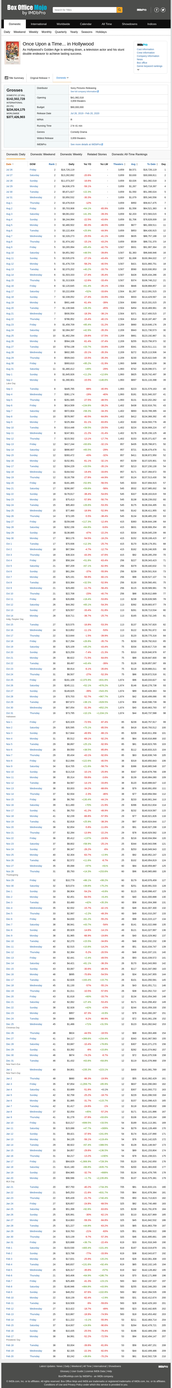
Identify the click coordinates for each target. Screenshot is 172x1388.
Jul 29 (9, 186)
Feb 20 (10, 1356)
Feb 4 (9, 1264)
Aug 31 (10, 369)
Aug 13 (10, 269)
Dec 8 (9, 930)
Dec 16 (10, 974)
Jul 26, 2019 (77, 113)
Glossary (64, 1371)
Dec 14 (10, 963)
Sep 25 (10, 510)
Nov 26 (10, 860)
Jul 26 (9, 169)
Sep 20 (10, 483)
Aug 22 (10, 319)
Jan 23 (9, 1198)
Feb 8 (9, 1286)
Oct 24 (9, 674)
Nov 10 (10, 771)
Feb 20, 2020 (92, 113)
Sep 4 (9, 394)
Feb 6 (9, 1275)
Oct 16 (9, 630)
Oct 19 (9, 646)
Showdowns (129, 24)
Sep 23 (10, 499)
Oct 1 (9, 543)
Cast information (145, 49)
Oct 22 (9, 663)
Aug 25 (10, 335)
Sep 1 (9, 374)
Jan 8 (9, 1111)
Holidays (101, 32)
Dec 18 (10, 985)
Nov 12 (10, 783)
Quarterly (61, 32)
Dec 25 (10, 1024)
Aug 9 (9, 247)
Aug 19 (10, 302)
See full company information (85, 91)
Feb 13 (10, 1314)
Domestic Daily (15, 154)
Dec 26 (10, 1033)
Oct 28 (9, 696)
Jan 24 (9, 1203)
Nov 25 (10, 854)
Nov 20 (10, 827)
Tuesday (34, 191)
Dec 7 (9, 924)
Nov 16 (10, 805)
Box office (142, 62)
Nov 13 (10, 788)
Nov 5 (9, 744)
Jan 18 (9, 1167)
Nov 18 (10, 816)
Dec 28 (10, 1044)
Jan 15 (9, 1150)
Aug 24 (10, 330)
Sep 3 (9, 388)
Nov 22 (10, 838)
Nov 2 (9, 727)
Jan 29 (9, 1231)
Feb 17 (10, 1336)
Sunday (34, 180)
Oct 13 (9, 610)
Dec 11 (10, 946)
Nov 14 (10, 794)
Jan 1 (9, 1069)
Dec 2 (9, 897)
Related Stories (97, 154)
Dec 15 (10, 968)
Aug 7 (9, 236)
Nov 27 (10, 866)
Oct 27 (9, 691)
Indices (152, 24)
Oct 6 (9, 571)
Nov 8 (9, 760)
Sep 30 (10, 538)
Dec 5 (9, 913)
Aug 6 (9, 230)
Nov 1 (9, 722)
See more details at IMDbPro (87, 144)
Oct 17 (9, 635)
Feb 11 (10, 1303)
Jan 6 (9, 1100)
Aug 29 (10, 357)
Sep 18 (10, 471)
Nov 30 (10, 885)
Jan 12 (9, 1133)
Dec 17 (10, 980)
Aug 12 (10, 263)
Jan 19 (9, 1172)
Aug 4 (9, 219)
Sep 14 (10, 449)
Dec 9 (9, 935)
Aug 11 (10, 258)
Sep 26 (10, 516)
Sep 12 (10, 438)
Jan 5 (9, 1095)
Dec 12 (10, 952)
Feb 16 (10, 1330)
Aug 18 (10, 297)
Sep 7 (9, 411)
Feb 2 (9, 1253)
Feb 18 (10, 1345)
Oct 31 (9, 713)
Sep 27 (10, 521)
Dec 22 (10, 1007)
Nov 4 (9, 738)
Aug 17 (10, 291)
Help (109, 1371)
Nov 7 (9, 755)
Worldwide (63, 24)
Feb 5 (9, 1270)
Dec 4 (9, 908)
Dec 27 (10, 1038)
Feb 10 (10, 1297)
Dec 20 (10, 996)
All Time (107, 24)
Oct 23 (9, 669)
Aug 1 (9, 203)
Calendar (86, 24)
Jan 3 (9, 1084)
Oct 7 (9, 577)
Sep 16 (10, 460)
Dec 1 (9, 891)
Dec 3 (9, 902)
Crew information (146, 52)
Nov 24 (10, 849)
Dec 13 (10, 957)
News (140, 59)
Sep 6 (9, 405)
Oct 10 (9, 593)
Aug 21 (10, 313)
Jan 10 (9, 1122)
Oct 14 (9, 615)
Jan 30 (9, 1236)
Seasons (86, 32)
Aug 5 (9, 225)
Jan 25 (9, 1209)
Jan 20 (9, 1178)
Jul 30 (9, 191)
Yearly (74, 32)
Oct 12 (9, 604)
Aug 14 (10, 274)
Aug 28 (10, 352)
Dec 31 (10, 1060)
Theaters (118, 164)
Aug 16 (10, 286)
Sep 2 (9, 380)
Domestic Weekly (71, 154)
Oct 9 (9, 588)
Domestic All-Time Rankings (129, 154)
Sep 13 (10, 444)
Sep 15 (10, 455)
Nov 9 (9, 766)
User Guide (77, 1371)
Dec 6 (9, 919)
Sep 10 (10, 427)
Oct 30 (9, 707)
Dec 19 (10, 991)
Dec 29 (10, 1049)
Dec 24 (10, 1018)
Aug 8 (9, 241)
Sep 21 (10, 488)
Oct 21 (9, 657)
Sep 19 (10, 477)
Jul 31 (9, 197)
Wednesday (36, 197)
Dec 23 (10, 1013)
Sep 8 (9, 416)
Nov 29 (10, 880)
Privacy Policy (75, 1384)
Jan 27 (9, 1220)
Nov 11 (10, 777)
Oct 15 (9, 624)
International (39, 24)
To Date (151, 164)
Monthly (47, 32)
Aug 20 (10, 308)
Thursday (34, 203)
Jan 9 (9, 1117)
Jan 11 (9, 1128)
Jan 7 (9, 1106)
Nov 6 (9, 749)
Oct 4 (9, 560)
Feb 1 (9, 1247)
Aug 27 (10, 346)
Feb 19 (10, 1350)
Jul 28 (9, 180)
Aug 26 (10, 341)
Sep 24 (10, 505)
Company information (148, 56)
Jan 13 (9, 1139)
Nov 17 (10, 810)
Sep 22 (10, 494)
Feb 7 (9, 1281)
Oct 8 (9, 582)
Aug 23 (10, 324)
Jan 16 (9, 1156)
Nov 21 (10, 832)
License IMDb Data (95, 1371)
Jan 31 (9, 1242)
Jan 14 (9, 1145)
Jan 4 (9, 1089)
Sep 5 (9, 400)
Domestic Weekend (42, 154)
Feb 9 (9, 1292)
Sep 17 (10, 466)
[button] (150, 67)
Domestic (15, 24)
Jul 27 (9, 175)
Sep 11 (10, 433)
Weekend (20, 32)
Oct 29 (9, 702)
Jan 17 (9, 1161)
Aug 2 (9, 208)
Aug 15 (10, 280)
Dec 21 (10, 1002)
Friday (33, 169)
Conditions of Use (53, 1384)
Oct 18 (9, 641)
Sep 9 (9, 422)
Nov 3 (9, 733)
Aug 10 (10, 252)
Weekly (33, 32)
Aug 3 (9, 214)
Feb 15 (10, 1325)
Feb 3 (9, 1259)
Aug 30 (10, 363)
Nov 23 (10, 843)
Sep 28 (10, 527)
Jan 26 (9, 1214)
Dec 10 (10, 941)
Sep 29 (10, 532)
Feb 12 (10, 1308)
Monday (34, 186)
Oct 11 (9, 599)
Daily (7, 32)
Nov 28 (10, 871)
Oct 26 (9, 685)
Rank (52, 164)
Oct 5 (9, 566)
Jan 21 (9, 1187)
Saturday (34, 175)
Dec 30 (10, 1055)
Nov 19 (10, 821)
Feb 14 (10, 1319)
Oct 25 (9, 680)
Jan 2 (9, 1078)
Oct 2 (9, 549)
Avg (133, 164)
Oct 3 (9, 554)
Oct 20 (9, 652)
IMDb (100, 1376)
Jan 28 (9, 1225)
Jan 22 (9, 1192)
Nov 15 (10, 799)
